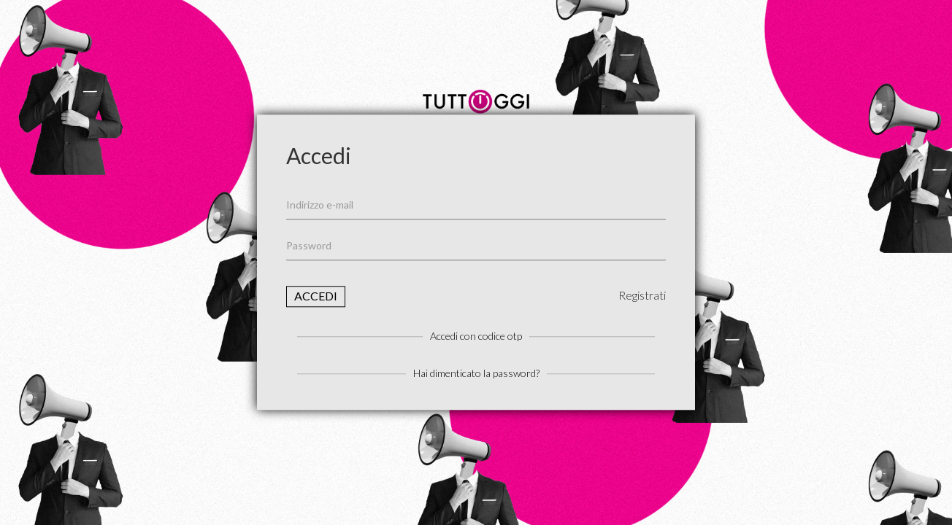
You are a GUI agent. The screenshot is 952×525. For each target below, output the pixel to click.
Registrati (642, 295)
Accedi (315, 296)
